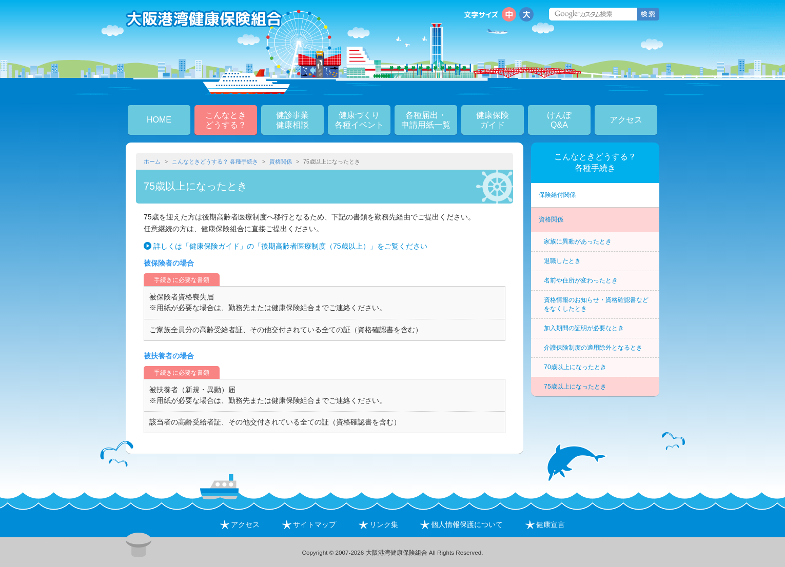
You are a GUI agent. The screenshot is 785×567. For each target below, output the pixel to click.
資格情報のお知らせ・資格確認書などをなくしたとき (596, 304)
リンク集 (378, 524)
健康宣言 (545, 524)
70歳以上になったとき (575, 367)
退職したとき (562, 261)
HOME (159, 119)
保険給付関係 (557, 194)
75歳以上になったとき (575, 386)
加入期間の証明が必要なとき (584, 328)
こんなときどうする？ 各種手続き (215, 161)
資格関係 (280, 161)
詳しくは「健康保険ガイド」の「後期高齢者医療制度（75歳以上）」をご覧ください (290, 246)
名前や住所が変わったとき (581, 280)
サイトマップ (309, 524)
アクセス (626, 119)
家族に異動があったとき (578, 241)
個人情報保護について (461, 524)
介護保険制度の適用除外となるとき (593, 347)
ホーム (152, 161)
